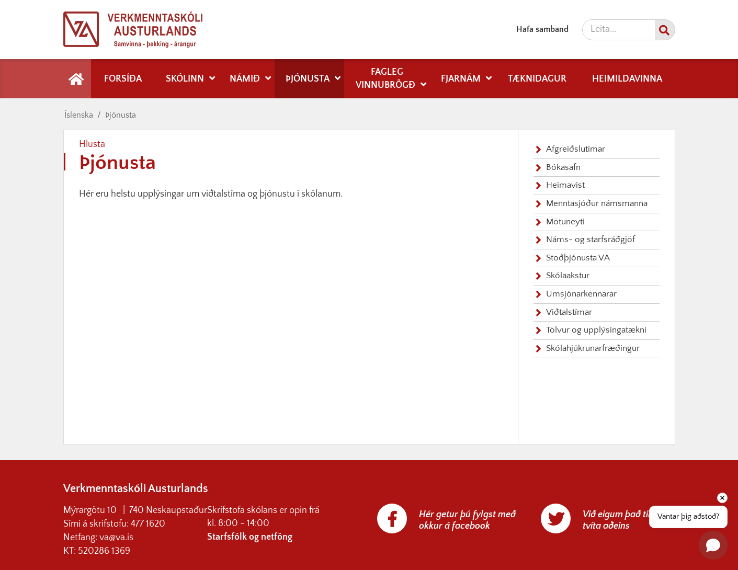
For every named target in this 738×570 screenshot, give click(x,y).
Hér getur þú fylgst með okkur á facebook (467, 520)
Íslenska (78, 115)
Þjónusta (120, 115)
